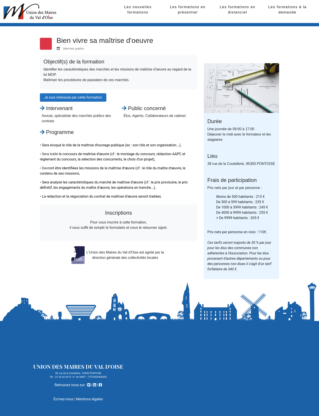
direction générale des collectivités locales (125, 258)
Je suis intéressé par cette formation (73, 97)
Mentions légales (89, 399)
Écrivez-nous (63, 399)
